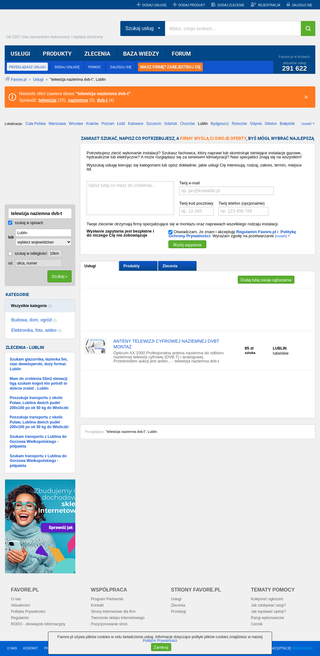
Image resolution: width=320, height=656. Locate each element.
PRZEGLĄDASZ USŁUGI (27, 66)
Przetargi (178, 611)
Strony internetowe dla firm (113, 611)
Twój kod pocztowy (196, 203)
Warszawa (57, 123)
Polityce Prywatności (160, 640)
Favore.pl (56, 26)
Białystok (287, 123)
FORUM (181, 53)
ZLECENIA (97, 53)
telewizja (47, 100)
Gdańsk (170, 123)
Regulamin (20, 618)
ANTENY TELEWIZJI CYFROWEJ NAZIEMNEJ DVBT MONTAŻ (166, 344)
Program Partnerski (107, 599)
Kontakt (97, 605)
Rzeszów (239, 123)
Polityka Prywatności (28, 611)
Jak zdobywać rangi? (268, 605)
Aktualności (20, 605)
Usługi (90, 266)
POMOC (94, 66)
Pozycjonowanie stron (109, 624)
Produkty (131, 266)
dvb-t (102, 100)
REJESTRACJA (269, 5)
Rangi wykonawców (267, 618)
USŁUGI (20, 53)
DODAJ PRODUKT (191, 5)
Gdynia (256, 123)
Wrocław (76, 123)
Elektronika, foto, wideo (36, 330)
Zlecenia (170, 266)
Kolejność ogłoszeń (267, 599)
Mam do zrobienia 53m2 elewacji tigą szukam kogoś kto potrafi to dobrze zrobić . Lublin (39, 384)
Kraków (92, 123)
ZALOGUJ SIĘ (302, 5)
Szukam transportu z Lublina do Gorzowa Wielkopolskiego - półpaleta (38, 441)
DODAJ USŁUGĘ (154, 5)
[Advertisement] (36, 167)
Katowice (135, 123)
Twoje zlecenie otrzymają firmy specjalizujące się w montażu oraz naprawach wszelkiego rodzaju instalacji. (183, 224)
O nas (16, 599)
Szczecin (153, 123)
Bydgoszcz (220, 123)
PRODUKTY (57, 53)
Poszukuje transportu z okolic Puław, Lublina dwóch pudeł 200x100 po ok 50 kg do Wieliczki (39, 403)
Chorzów (187, 123)
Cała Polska (36, 123)
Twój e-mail (189, 183)
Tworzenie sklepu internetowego (117, 618)
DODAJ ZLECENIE (231, 5)
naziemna (78, 100)
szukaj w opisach (25, 223)
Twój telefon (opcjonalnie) (241, 203)
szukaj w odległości (27, 253)
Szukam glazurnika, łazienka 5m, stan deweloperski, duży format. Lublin (39, 364)
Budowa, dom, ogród (34, 319)
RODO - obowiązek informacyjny (38, 624)
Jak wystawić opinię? (268, 611)
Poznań (108, 123)
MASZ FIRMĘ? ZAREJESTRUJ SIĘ (170, 67)
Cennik (256, 624)
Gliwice (271, 123)
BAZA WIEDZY (141, 53)
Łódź (121, 123)
